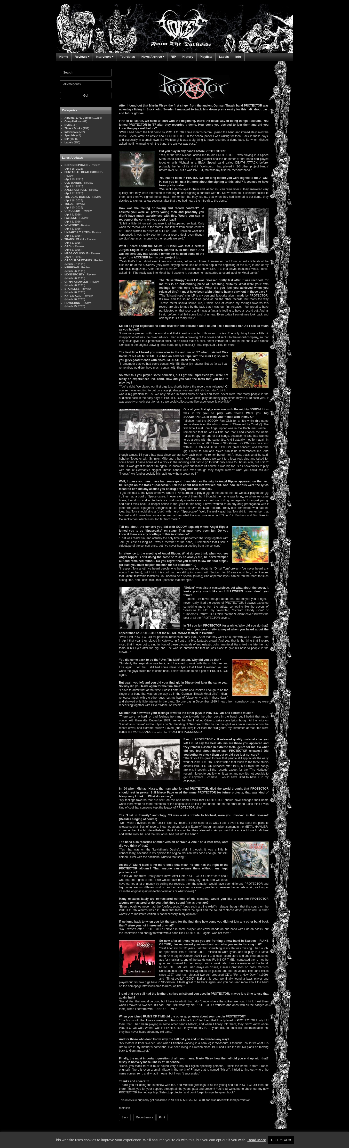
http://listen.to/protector (167, 1092)
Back (125, 1117)
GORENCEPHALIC (76, 165)
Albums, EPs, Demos (78, 117)
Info (238, 56)
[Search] (85, 72)
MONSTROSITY (74, 274)
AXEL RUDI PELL (75, 189)
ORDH (68, 246)
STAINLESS (71, 288)
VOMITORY (71, 225)
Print (162, 1117)
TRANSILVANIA (74, 239)
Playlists (206, 56)
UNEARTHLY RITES (77, 232)
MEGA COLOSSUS (76, 253)
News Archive (151, 56)
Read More (256, 1140)
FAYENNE (70, 217)
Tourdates (127, 56)
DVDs (68, 125)
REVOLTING (72, 302)
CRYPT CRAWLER (76, 281)
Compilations (73, 121)
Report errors (144, 1117)
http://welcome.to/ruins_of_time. (163, 986)
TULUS (68, 203)
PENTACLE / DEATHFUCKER (83, 172)
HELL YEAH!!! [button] (281, 1140)
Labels (224, 56)
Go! (85, 95)
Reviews (81, 56)
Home (63, 56)
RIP (173, 56)
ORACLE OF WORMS (78, 260)
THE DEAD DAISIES (77, 196)
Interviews (103, 56)
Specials (69, 135)
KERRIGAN (71, 267)
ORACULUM (72, 210)
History (187, 56)
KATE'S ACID (72, 295)
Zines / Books (73, 128)
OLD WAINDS (73, 182)
